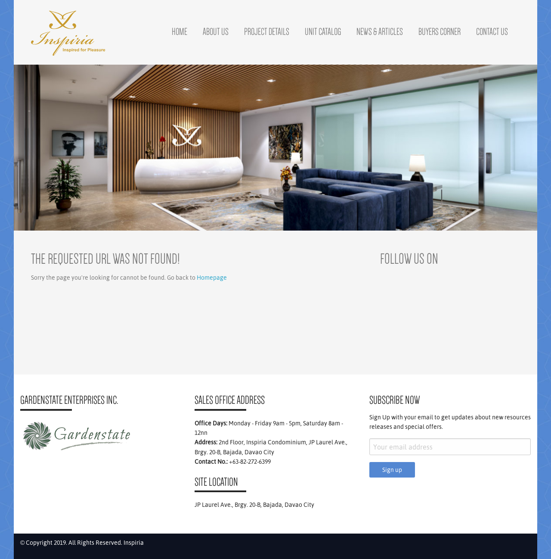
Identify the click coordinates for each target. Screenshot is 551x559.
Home (179, 31)
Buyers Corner (439, 31)
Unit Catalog (323, 31)
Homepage (212, 277)
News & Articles (379, 31)
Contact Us (492, 31)
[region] (275, 148)
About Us (216, 31)
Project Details (266, 31)
